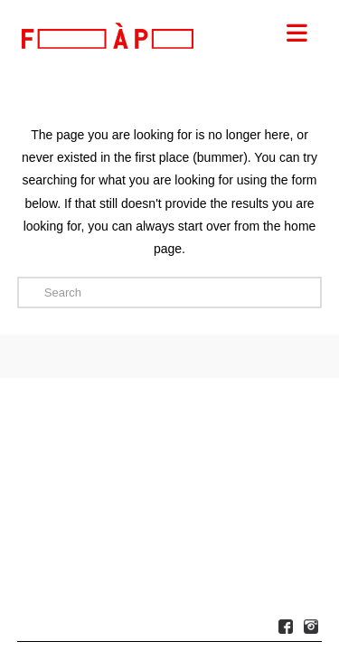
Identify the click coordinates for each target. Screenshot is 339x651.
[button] (297, 33)
